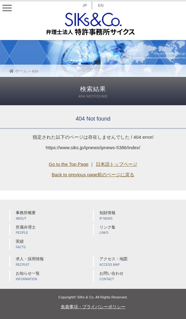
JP (85, 5)
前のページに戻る (115, 174)
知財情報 (138, 215)
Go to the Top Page (68, 164)
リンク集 (138, 230)
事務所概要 (54, 215)
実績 (54, 244)
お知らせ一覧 (54, 276)
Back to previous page (74, 174)
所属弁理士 (54, 230)
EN (100, 5)
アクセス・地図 (138, 262)
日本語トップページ (116, 164)
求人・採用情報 (54, 262)
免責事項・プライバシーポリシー (93, 306)
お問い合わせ (138, 276)
